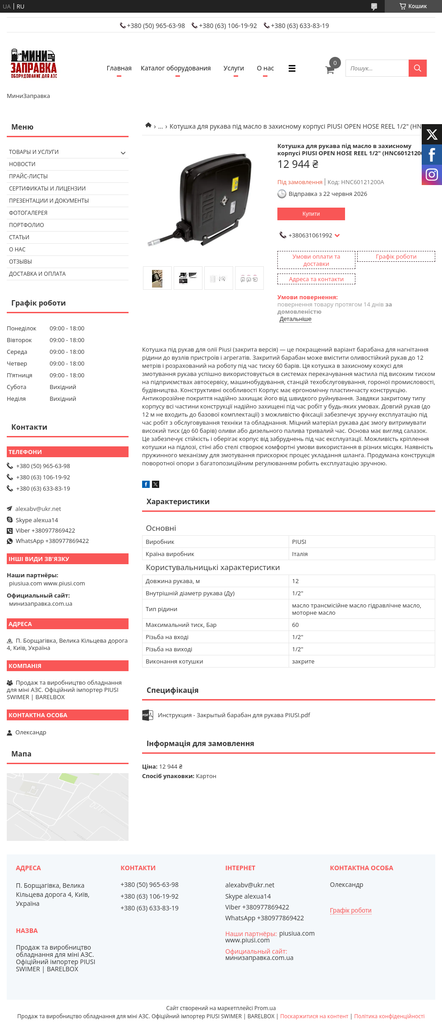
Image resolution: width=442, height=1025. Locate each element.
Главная (119, 68)
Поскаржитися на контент (314, 1016)
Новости (22, 164)
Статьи (19, 237)
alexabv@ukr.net (38, 508)
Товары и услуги (34, 152)
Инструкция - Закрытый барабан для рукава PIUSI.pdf (234, 715)
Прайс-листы (28, 176)
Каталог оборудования (176, 68)
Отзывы (20, 261)
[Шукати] (418, 68)
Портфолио (26, 225)
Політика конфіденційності (389, 1016)
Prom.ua (265, 1008)
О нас (265, 68)
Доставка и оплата (37, 274)
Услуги (234, 68)
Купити (311, 214)
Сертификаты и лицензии (47, 188)
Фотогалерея (28, 213)
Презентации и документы (49, 200)
